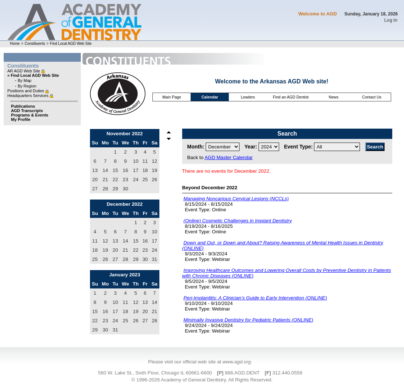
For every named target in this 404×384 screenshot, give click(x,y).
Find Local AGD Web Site (70, 44)
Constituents (35, 44)
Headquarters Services (28, 95)
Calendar (209, 97)
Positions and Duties (26, 91)
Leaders (248, 97)
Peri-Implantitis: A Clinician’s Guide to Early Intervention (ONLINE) (255, 298)
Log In (390, 20)
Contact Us (372, 97)
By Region (27, 86)
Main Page (171, 97)
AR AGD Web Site (24, 71)
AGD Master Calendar (229, 157)
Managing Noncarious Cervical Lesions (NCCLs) (236, 198)
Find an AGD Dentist (291, 97)
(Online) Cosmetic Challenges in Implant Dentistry (237, 220)
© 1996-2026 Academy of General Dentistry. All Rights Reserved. (202, 380)
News (334, 97)
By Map (24, 80)
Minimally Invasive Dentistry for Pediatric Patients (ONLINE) (248, 320)
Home (15, 44)
